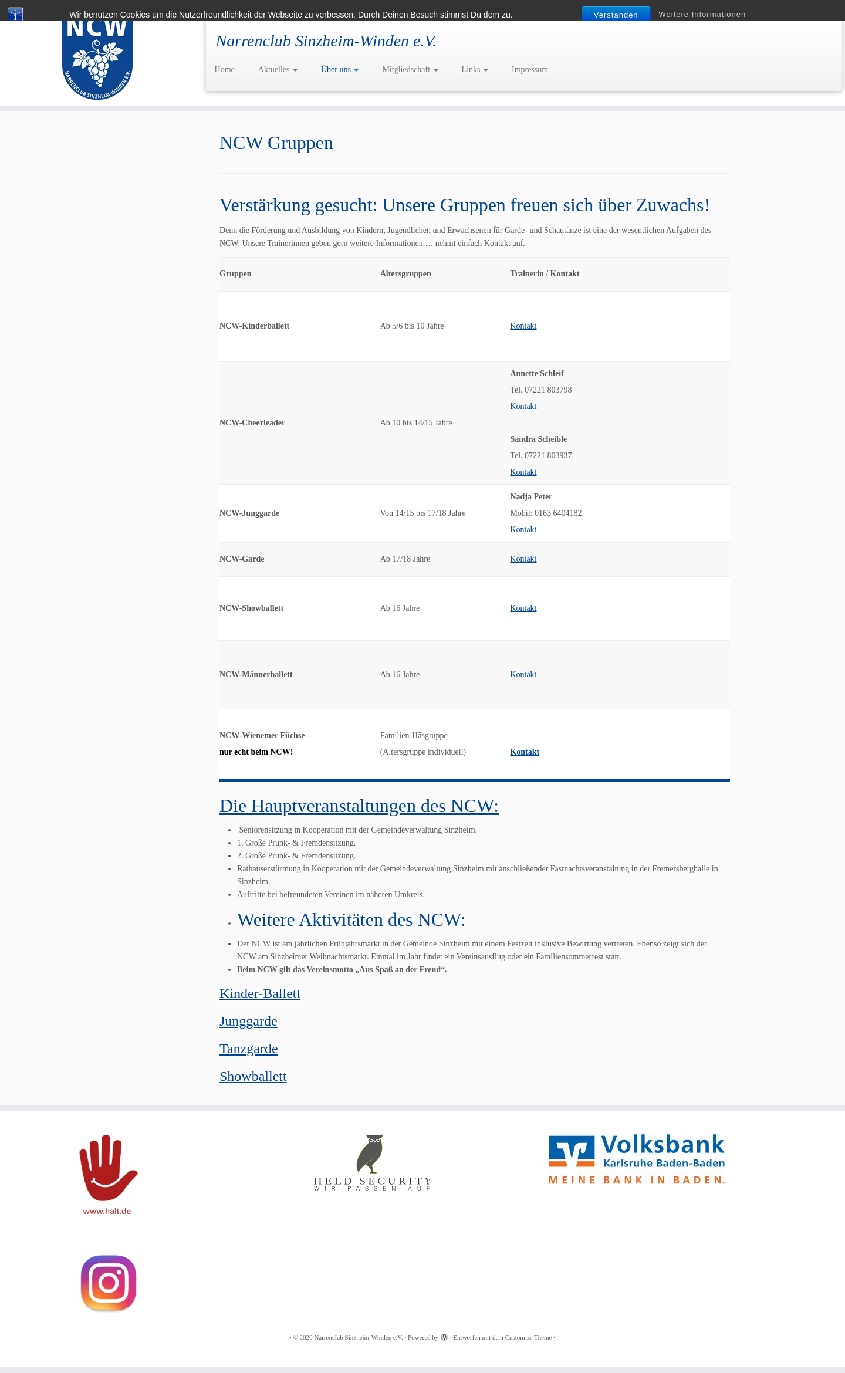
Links (475, 69)
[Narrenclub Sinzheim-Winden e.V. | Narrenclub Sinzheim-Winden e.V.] (97, 53)
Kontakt (523, 326)
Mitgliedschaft (410, 69)
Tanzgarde (248, 1048)
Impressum (530, 69)
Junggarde (248, 1021)
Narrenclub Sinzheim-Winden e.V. (358, 1337)
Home (225, 69)
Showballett (253, 1076)
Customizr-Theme (528, 1337)
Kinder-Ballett (259, 993)
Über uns (340, 69)
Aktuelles (278, 69)
